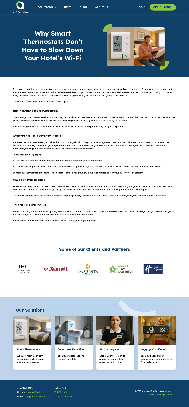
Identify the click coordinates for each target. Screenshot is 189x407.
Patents (168, 394)
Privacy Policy (155, 394)
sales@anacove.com (34, 396)
